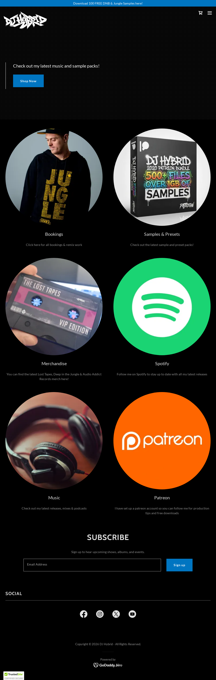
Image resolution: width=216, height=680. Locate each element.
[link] (25, 12)
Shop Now (28, 81)
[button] (209, 12)
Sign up (179, 565)
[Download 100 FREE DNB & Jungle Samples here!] (108, 3)
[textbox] (92, 565)
